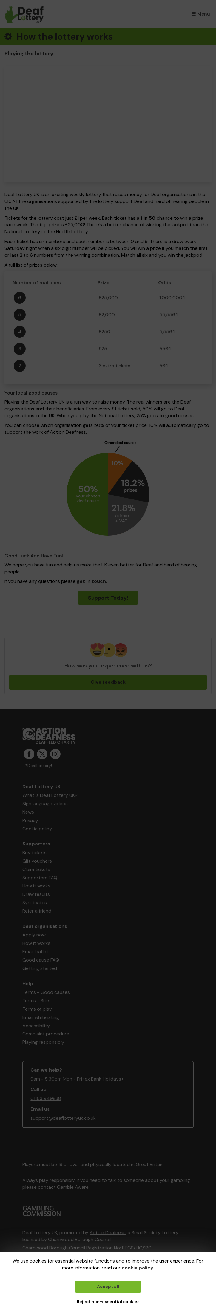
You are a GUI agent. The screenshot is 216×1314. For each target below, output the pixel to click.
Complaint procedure (45, 1034)
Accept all (108, 1286)
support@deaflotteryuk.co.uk (63, 1118)
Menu (201, 14)
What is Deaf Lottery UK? (50, 795)
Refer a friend (36, 911)
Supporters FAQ (39, 878)
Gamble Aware (73, 1187)
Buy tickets (34, 852)
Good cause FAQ (40, 960)
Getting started (39, 968)
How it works (36, 886)
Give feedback (108, 682)
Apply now (34, 935)
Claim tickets (36, 869)
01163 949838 (45, 1098)
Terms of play (37, 1009)
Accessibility (36, 1026)
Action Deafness (108, 1232)
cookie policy (137, 1268)
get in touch (91, 581)
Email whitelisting (40, 1017)
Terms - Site (35, 1000)
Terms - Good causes (46, 992)
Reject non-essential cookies (108, 1301)
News (28, 812)
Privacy (30, 820)
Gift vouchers (37, 861)
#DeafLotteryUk (40, 765)
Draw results (36, 894)
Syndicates (34, 902)
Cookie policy (37, 829)
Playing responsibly (43, 1042)
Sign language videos (45, 803)
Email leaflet (35, 951)
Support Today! (108, 597)
